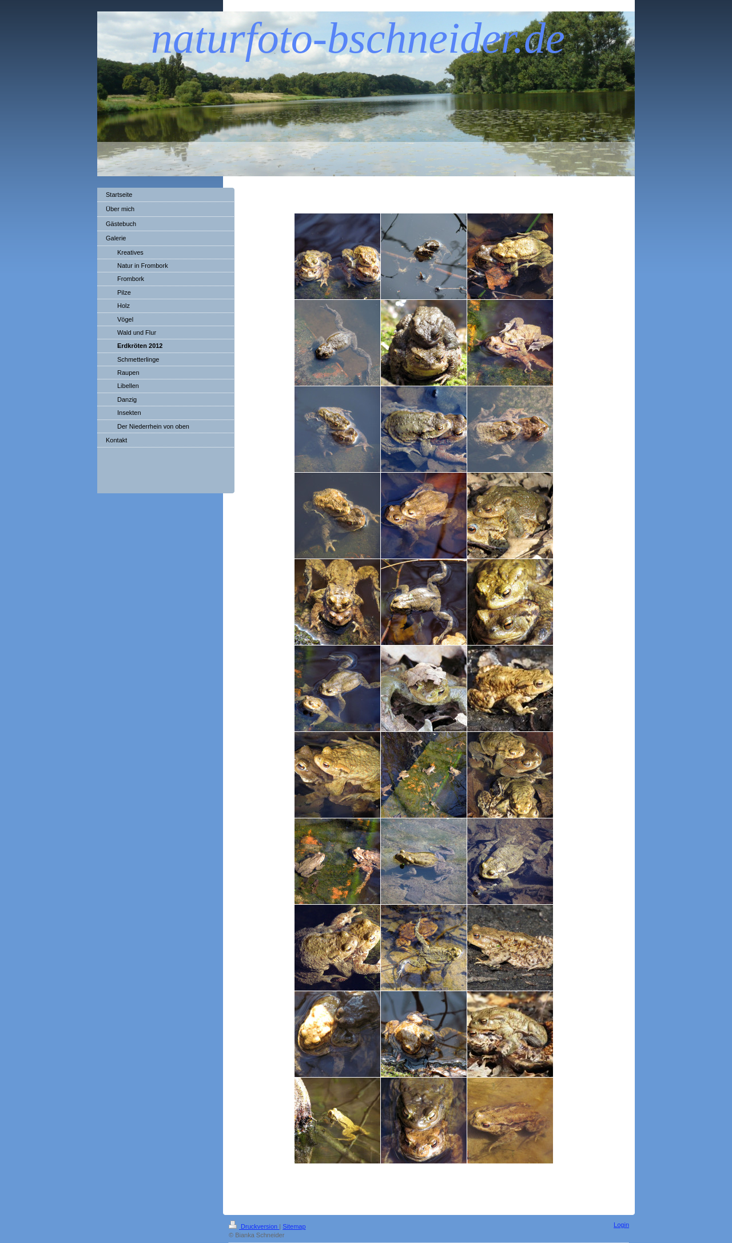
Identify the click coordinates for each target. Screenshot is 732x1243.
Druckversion (254, 1226)
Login (621, 1224)
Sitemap (294, 1226)
